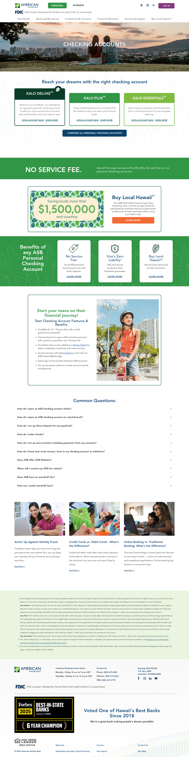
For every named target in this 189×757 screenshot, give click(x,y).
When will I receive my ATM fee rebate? (41, 482)
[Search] (153, 5)
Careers (100, 745)
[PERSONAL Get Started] (23, 18)
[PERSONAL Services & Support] (135, 18)
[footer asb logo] (27, 670)
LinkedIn (150, 678)
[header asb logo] (26, 5)
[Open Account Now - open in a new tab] (33, 120)
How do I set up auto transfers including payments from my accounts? (59, 456)
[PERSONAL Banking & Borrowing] (47, 18)
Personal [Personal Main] (57, 5)
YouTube (156, 678)
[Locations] (141, 5)
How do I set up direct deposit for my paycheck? (47, 439)
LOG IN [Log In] (166, 6)
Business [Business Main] (78, 5)
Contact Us (143, 745)
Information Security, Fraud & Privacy (73, 751)
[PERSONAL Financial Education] (108, 18)
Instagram (144, 678)
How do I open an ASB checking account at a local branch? (52, 431)
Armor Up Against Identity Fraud (36, 542)
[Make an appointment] (147, 5)
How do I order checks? (32, 448)
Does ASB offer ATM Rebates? (36, 473)
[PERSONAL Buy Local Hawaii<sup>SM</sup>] (161, 18)
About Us (60, 745)
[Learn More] (51, 120)
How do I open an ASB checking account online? (46, 422)
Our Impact (102, 751)
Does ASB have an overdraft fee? (38, 490)
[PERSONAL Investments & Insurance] (78, 18)
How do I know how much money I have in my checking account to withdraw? (63, 465)
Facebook (139, 678)
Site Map (142, 751)
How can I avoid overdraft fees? (37, 499)
